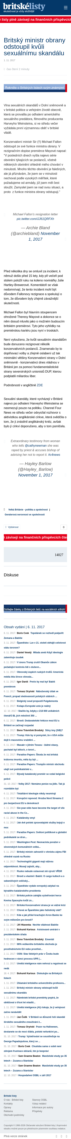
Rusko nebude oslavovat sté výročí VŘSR (39, 871)
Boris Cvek (23, 633)
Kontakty (8, 1103)
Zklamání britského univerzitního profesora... (41, 983)
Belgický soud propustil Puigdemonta (37, 701)
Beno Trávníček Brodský (30, 730)
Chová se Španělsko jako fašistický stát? (39, 910)
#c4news (54, 454)
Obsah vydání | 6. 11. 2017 (24, 627)
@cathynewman (36, 445)
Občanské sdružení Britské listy (40, 1125)
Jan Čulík (22, 1017)
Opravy (7, 1107)
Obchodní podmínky (14, 1115)
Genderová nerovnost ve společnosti (25, 514)
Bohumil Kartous (26, 929)
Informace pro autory (42, 1107)
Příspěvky (37, 1111)
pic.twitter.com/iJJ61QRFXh (35, 218)
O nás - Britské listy (13, 1100)
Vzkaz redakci (39, 1103)
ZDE (40, 385)
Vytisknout (11, 527)
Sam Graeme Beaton (29, 1056)
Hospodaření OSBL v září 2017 (34, 1075)
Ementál (49, 939)
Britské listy (29, 8)
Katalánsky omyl (26, 818)
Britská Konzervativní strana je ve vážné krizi (41, 905)
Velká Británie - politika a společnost (28, 509)
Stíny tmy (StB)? (54, 730)
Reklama (8, 1111)
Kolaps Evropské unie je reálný (34, 706)
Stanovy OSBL (39, 1100)
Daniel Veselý (24, 652)
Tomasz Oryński (25, 691)
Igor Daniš (22, 681)
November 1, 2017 (35, 475)
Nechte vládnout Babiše (45, 924)
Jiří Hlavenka (24, 924)
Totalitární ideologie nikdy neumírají (36, 793)
